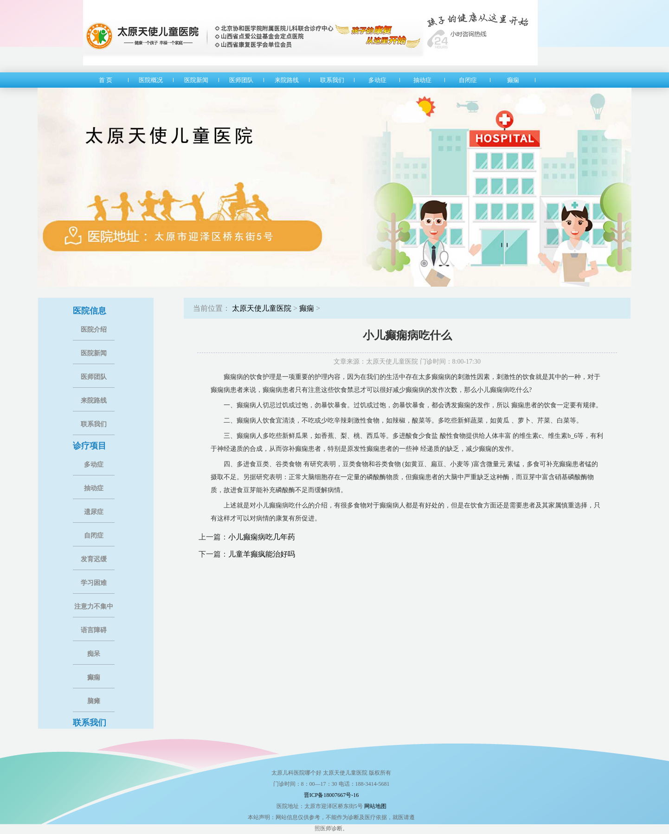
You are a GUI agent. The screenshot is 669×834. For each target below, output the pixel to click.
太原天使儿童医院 (261, 308)
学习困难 (94, 582)
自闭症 (93, 535)
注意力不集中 (93, 606)
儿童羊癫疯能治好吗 (261, 554)
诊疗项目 (89, 445)
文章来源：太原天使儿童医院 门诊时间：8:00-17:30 (407, 361)
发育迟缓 (94, 559)
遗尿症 (93, 511)
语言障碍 (94, 630)
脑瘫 (93, 701)
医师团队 (94, 376)
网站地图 (375, 806)
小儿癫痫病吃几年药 (261, 537)
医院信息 (89, 310)
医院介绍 (94, 329)
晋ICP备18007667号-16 (331, 795)
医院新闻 (94, 353)
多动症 (93, 464)
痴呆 (93, 653)
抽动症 (93, 488)
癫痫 (93, 677)
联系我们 (94, 424)
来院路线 (94, 400)
